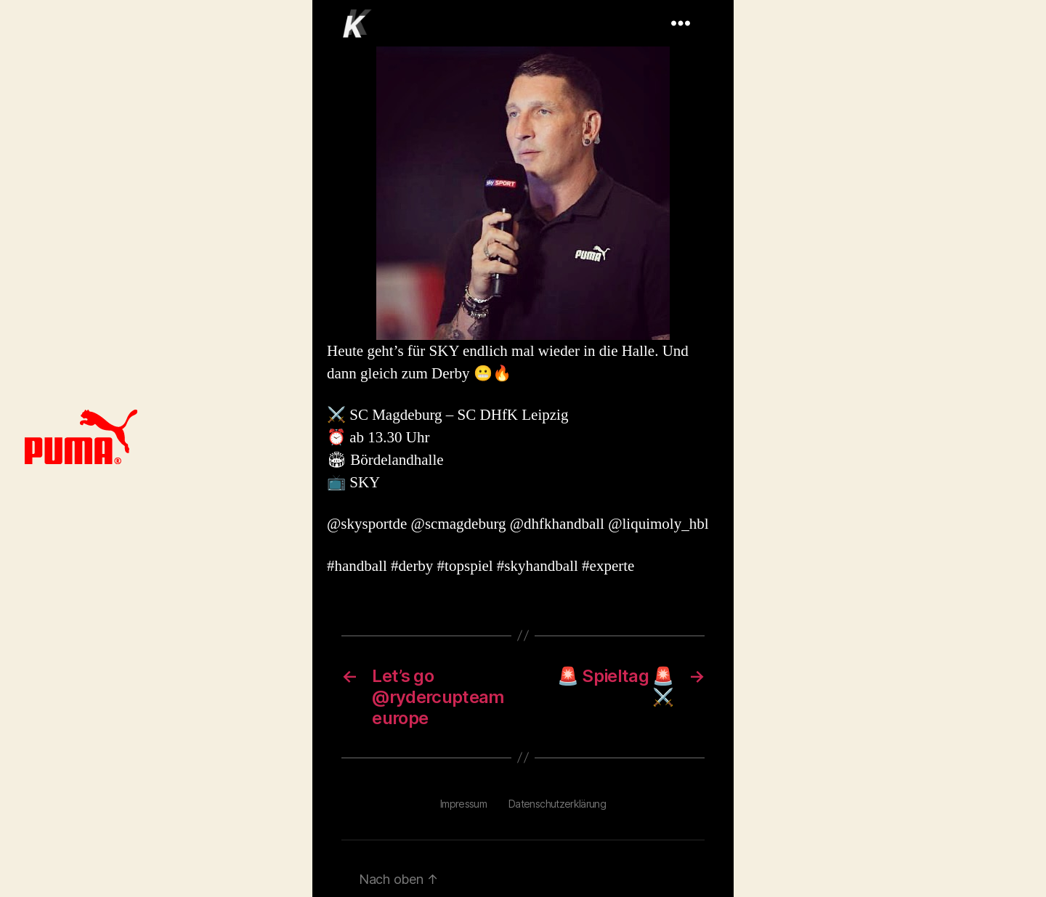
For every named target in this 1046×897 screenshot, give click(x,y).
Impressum (463, 803)
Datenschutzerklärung (557, 803)
